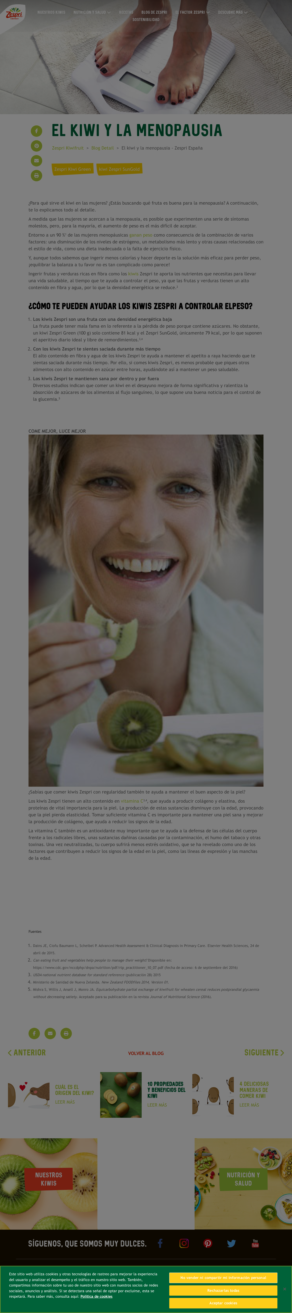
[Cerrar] (285, 1289)
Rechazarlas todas (223, 1290)
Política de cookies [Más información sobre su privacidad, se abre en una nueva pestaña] (96, 1296)
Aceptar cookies (223, 1303)
